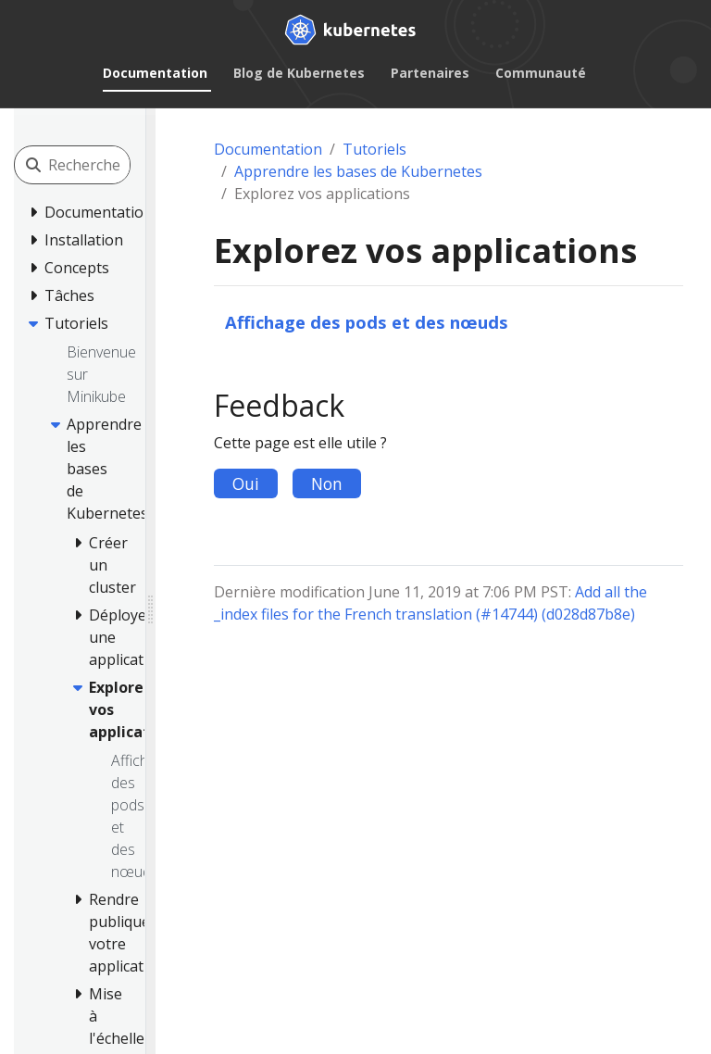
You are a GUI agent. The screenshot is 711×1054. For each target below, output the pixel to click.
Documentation (155, 73)
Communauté (540, 73)
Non (327, 483)
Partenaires (430, 73)
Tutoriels (374, 149)
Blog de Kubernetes (299, 73)
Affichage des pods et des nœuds (366, 321)
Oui (245, 483)
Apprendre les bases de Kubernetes (358, 171)
